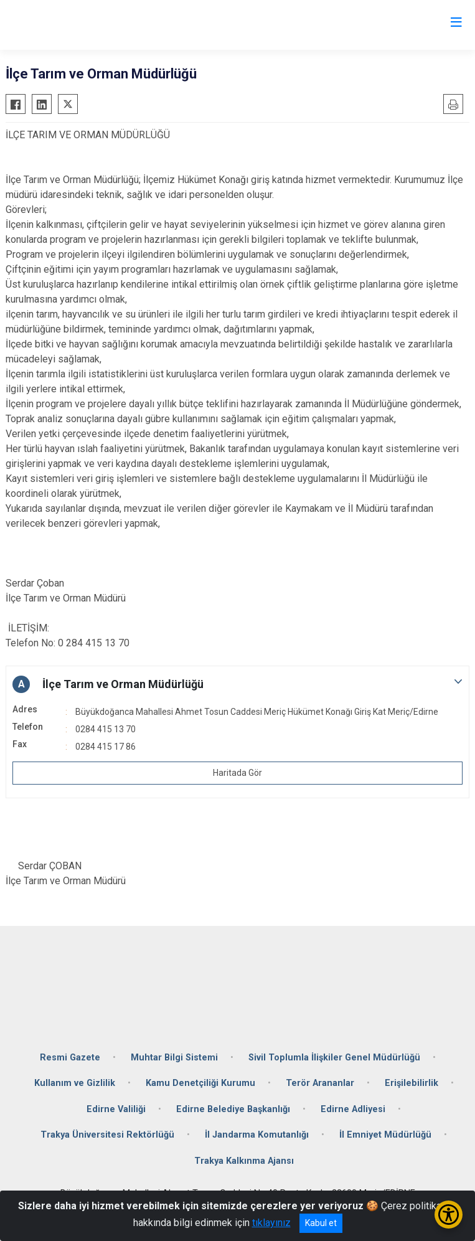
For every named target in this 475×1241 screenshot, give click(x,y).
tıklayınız (271, 1223)
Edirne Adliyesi (353, 1109)
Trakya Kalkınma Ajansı (244, 1161)
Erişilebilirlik (411, 1083)
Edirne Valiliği (116, 1109)
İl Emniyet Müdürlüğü (385, 1135)
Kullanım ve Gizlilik (74, 1083)
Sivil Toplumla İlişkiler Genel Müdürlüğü (334, 1057)
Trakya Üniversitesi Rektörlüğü (107, 1135)
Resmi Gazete (70, 1057)
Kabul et (321, 1223)
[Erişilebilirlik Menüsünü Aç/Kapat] (449, 1215)
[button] (237, 684)
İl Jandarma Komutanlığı (257, 1135)
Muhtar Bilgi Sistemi (174, 1057)
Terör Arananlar (320, 1083)
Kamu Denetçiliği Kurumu (200, 1083)
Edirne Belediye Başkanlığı (233, 1109)
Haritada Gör (237, 773)
